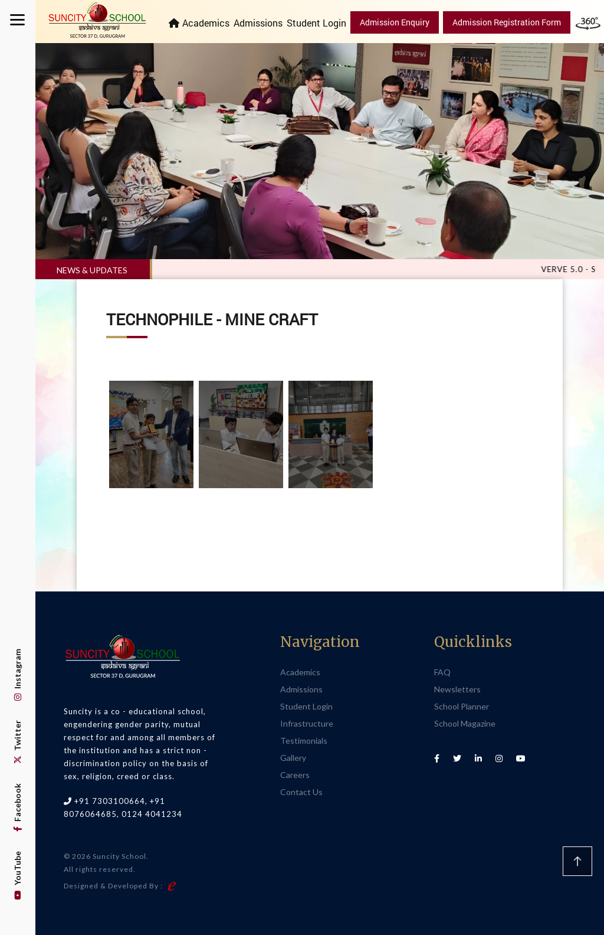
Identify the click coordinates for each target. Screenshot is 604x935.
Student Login (316, 23)
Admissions (258, 23)
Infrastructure (306, 723)
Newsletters (457, 689)
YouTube (17, 875)
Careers (295, 775)
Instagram (17, 675)
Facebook (17, 807)
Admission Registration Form (506, 22)
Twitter (17, 742)
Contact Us (301, 792)
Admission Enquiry (394, 22)
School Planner (461, 706)
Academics (205, 23)
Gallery (293, 758)
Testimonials (303, 740)
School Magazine (464, 723)
